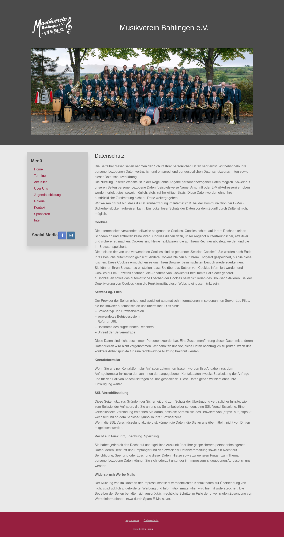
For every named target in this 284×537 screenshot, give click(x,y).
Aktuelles (41, 182)
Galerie (39, 201)
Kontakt (39, 207)
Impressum (132, 520)
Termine (40, 175)
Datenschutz (151, 520)
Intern (38, 220)
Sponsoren (42, 214)
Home (38, 169)
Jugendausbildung (47, 195)
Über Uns (41, 188)
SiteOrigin (147, 529)
